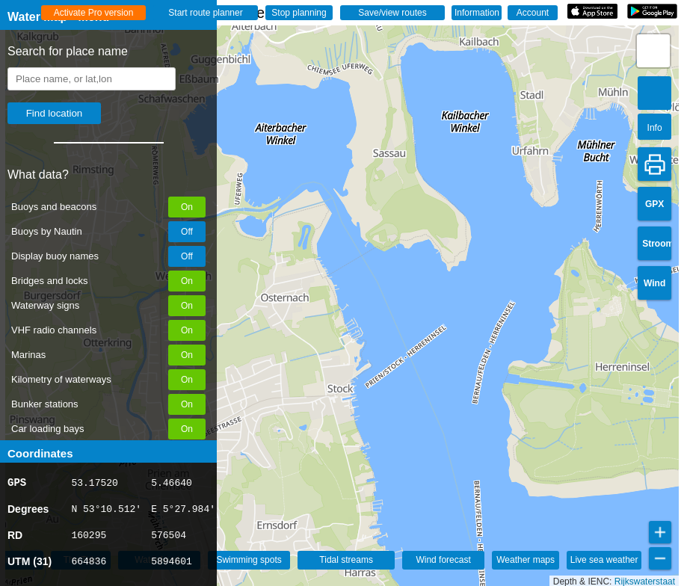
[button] (653, 50)
